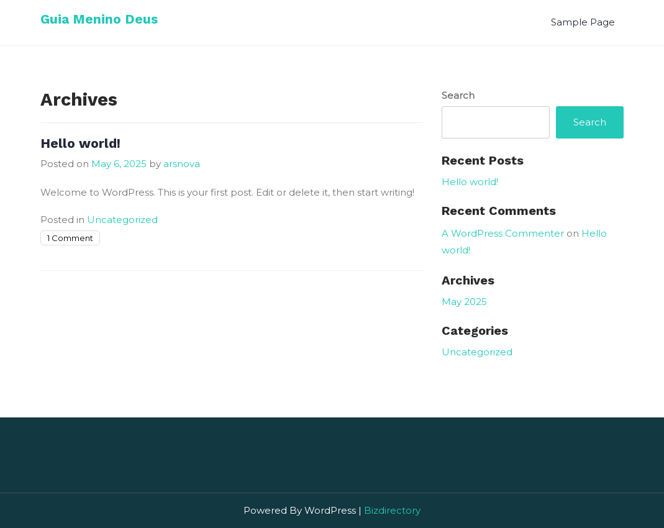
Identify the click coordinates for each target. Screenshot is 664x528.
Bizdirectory (392, 510)
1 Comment (70, 238)
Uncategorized (122, 219)
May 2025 (464, 301)
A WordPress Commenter (503, 233)
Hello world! (80, 143)
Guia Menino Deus (99, 19)
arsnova (181, 164)
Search (458, 95)
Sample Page (583, 22)
